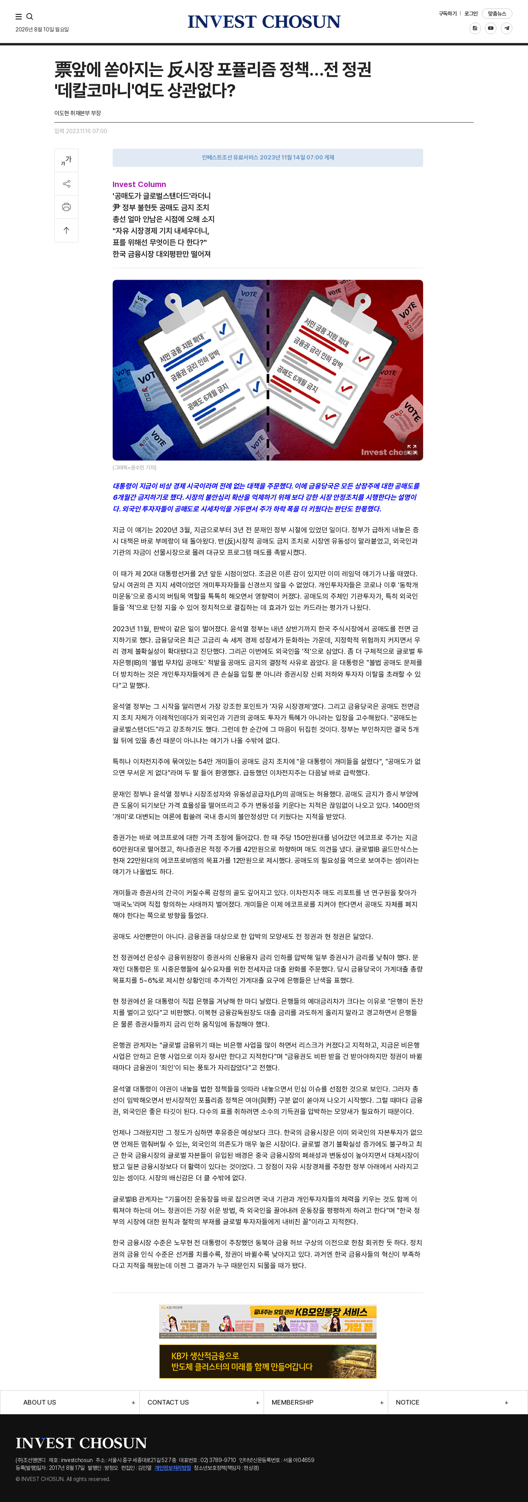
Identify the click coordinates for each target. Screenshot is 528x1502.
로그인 (471, 13)
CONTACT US (168, 1402)
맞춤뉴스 (497, 13)
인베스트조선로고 (264, 21)
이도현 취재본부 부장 (77, 113)
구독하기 (448, 13)
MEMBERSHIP (292, 1402)
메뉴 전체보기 (20, 16)
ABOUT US (39, 1402)
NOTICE (408, 1402)
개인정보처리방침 (173, 1468)
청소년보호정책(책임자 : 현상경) (226, 1468)
